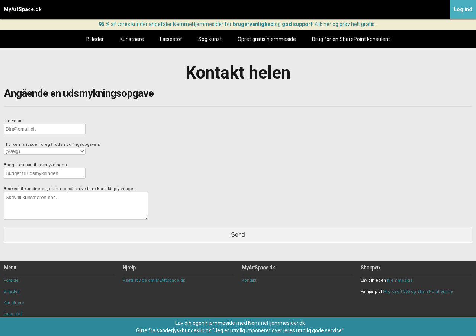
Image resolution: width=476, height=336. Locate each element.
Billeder (95, 39)
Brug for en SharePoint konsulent (351, 39)
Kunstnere (132, 39)
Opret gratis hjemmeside (267, 39)
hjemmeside (400, 280)
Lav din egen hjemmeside (205, 323)
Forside (11, 280)
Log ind (463, 9)
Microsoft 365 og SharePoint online (418, 291)
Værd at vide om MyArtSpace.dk (154, 280)
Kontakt (249, 280)
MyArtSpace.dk (23, 9)
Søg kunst (210, 39)
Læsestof (171, 39)
